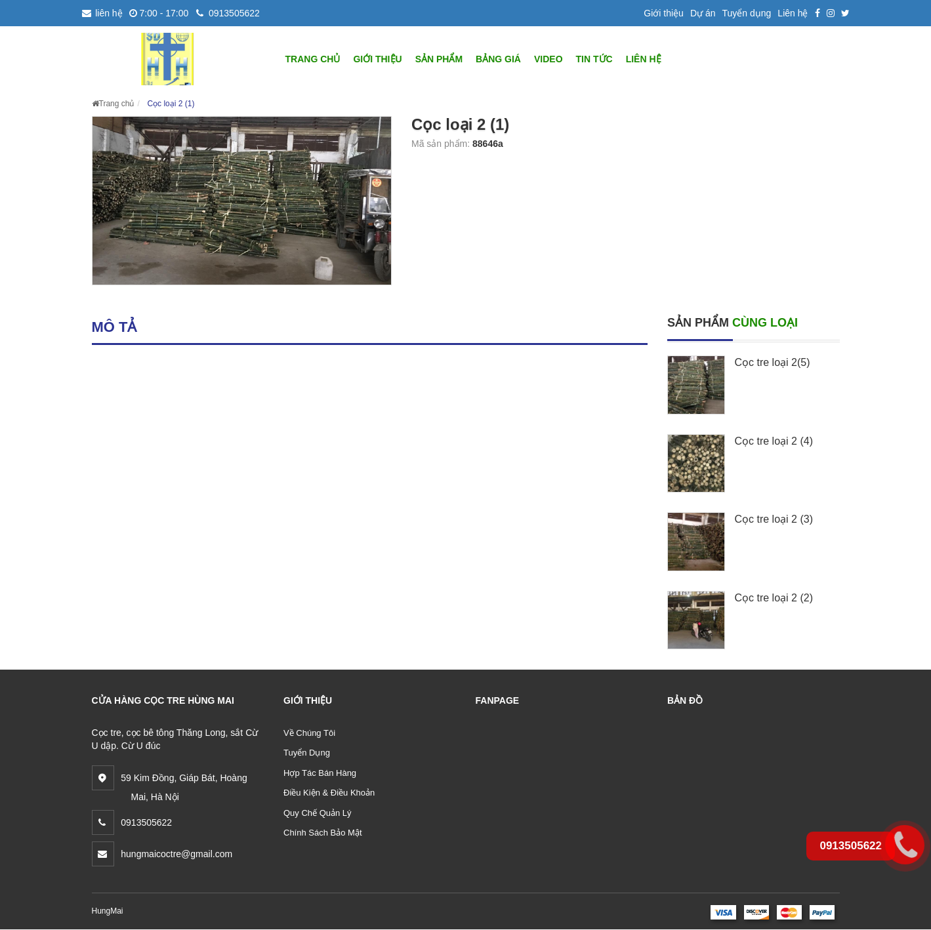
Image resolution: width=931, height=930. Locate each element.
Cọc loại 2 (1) (170, 103)
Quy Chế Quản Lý (317, 813)
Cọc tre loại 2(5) (772, 362)
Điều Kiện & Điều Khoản (329, 793)
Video (548, 59)
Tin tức (594, 59)
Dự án (703, 13)
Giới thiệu (664, 13)
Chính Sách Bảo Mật (322, 833)
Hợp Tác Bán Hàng (319, 773)
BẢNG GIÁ (498, 59)
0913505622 (227, 13)
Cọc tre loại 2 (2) (774, 597)
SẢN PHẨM (439, 59)
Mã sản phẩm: (441, 143)
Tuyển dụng (746, 13)
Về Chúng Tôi (309, 733)
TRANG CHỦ (313, 59)
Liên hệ (792, 13)
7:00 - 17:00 (159, 13)
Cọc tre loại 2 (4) (774, 441)
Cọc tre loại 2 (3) (774, 519)
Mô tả (114, 327)
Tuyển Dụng (306, 753)
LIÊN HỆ (643, 59)
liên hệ (102, 13)
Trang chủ (113, 103)
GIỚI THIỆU (377, 59)
